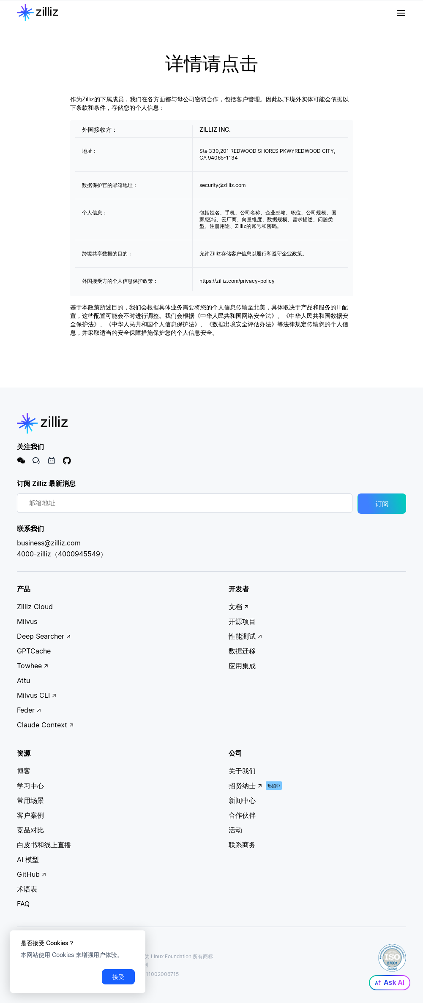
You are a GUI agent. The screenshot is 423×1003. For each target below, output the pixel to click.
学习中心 (30, 785)
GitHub (31, 874)
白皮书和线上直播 (44, 844)
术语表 (27, 889)
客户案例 (30, 815)
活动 (235, 830)
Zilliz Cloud (35, 606)
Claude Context (45, 725)
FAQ (23, 904)
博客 (23, 771)
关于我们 (242, 771)
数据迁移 (242, 651)
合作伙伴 (242, 815)
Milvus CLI (37, 695)
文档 (239, 606)
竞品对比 (30, 830)
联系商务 (242, 844)
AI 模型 (28, 859)
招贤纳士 (245, 785)
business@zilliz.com (49, 543)
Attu (23, 680)
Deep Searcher (44, 636)
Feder (29, 710)
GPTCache (34, 651)
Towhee (33, 665)
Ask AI (389, 982)
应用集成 (242, 665)
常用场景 (30, 800)
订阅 (382, 503)
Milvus (27, 621)
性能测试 (245, 636)
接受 (118, 976)
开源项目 (242, 621)
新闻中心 (242, 800)
